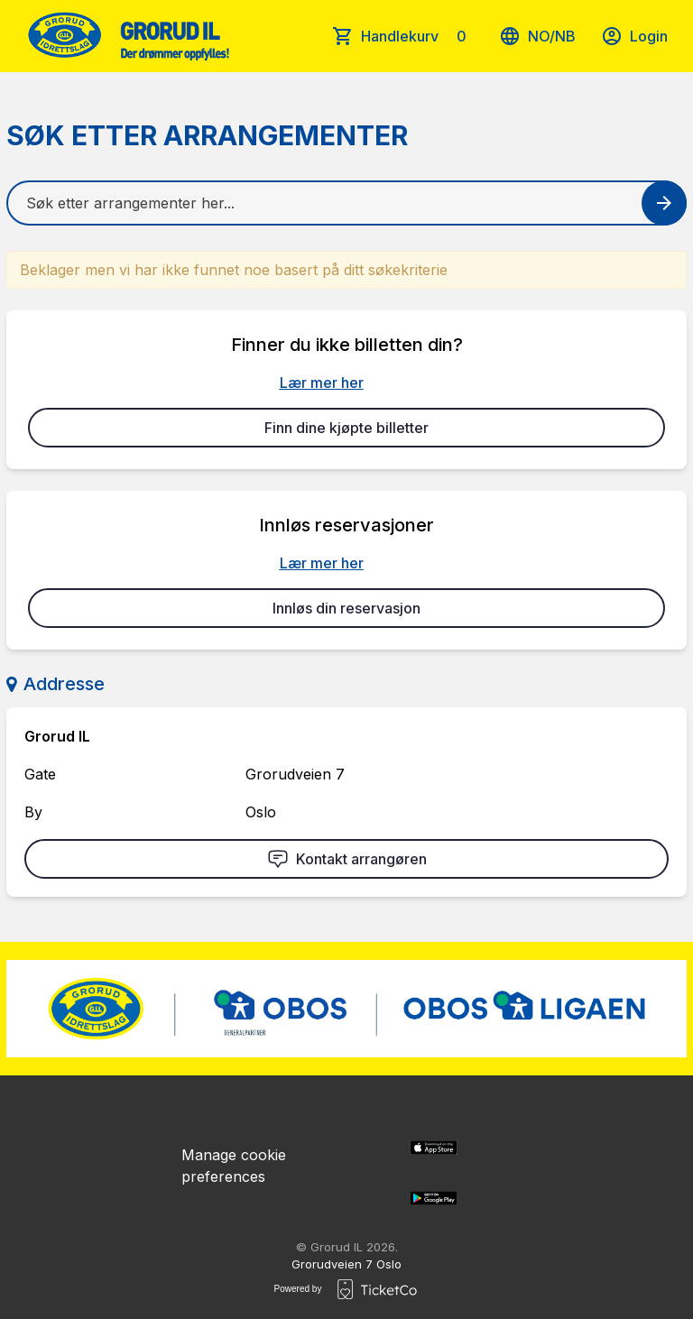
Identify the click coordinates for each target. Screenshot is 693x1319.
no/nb (537, 36)
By (33, 812)
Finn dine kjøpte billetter (346, 428)
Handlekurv (417, 36)
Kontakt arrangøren (347, 859)
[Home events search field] (346, 203)
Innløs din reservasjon (346, 608)
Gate (40, 774)
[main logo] (127, 36)
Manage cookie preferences (233, 1165)
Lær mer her (322, 383)
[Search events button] (664, 203)
